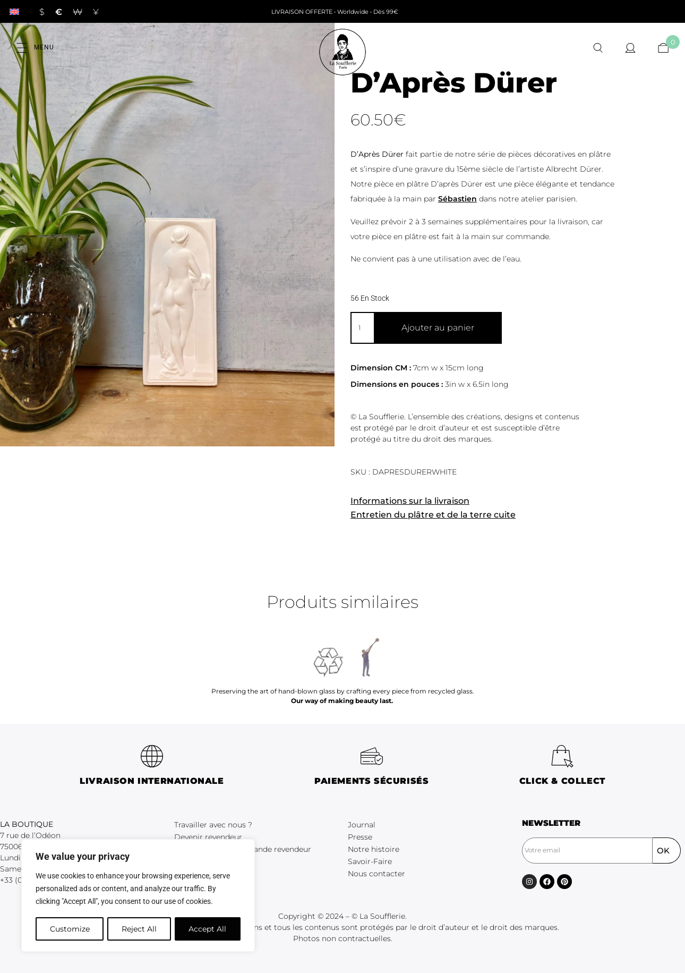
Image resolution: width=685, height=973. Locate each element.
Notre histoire (373, 849)
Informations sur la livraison (409, 501)
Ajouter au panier (437, 328)
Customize (69, 929)
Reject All (139, 929)
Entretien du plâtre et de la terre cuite (433, 515)
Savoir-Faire (370, 861)
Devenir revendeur (208, 837)
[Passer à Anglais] (14, 11)
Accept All (208, 929)
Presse (360, 837)
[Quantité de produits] (362, 328)
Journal (361, 825)
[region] (138, 896)
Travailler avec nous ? (213, 825)
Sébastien (457, 199)
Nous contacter (376, 873)
